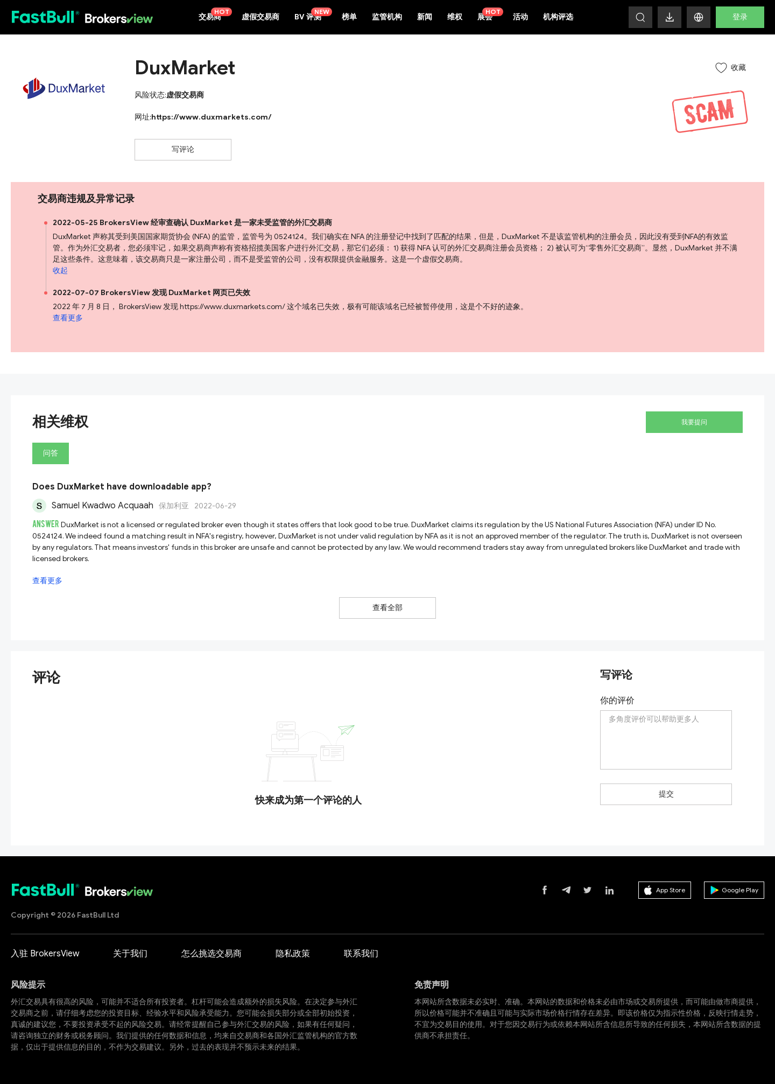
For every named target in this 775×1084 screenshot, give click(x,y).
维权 (454, 17)
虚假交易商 (260, 17)
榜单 (349, 17)
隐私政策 (293, 953)
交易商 (215, 15)
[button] (698, 17)
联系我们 (361, 953)
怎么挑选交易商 (211, 953)
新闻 (424, 17)
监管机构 (387, 17)
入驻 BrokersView (45, 953)
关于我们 (130, 953)
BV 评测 (313, 15)
